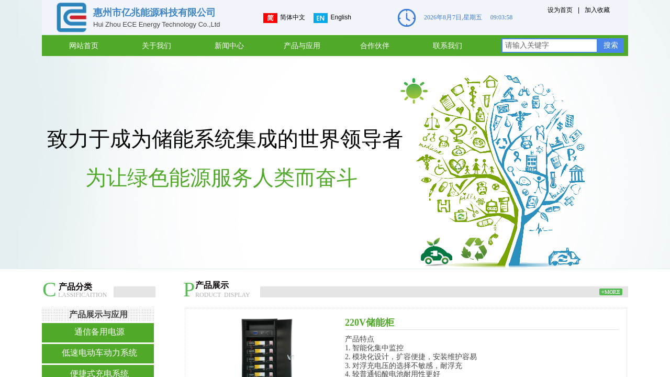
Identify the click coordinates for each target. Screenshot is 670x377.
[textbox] (549, 45)
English (332, 18)
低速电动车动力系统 (99, 352)
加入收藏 (597, 10)
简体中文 (284, 18)
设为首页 (560, 10)
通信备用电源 (99, 331)
